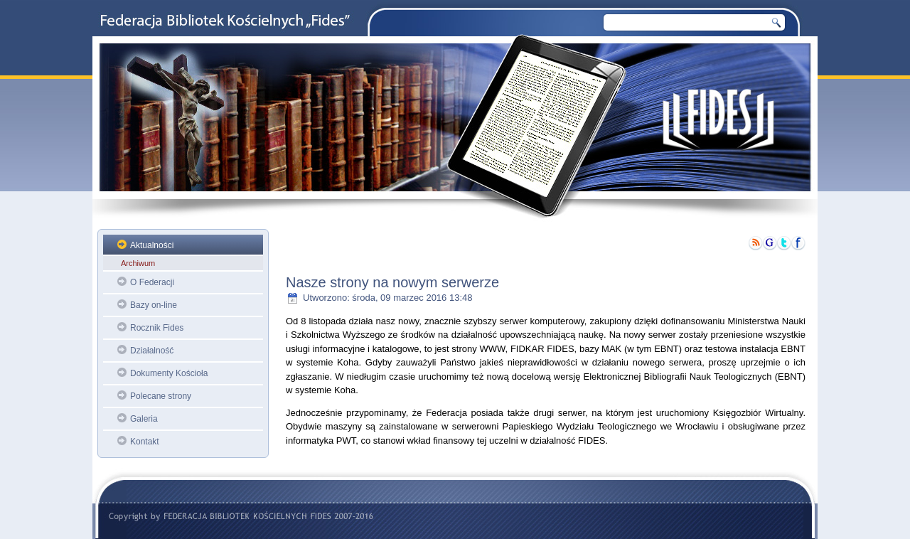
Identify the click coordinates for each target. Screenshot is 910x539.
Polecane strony (160, 396)
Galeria (144, 419)
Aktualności (151, 245)
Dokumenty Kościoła (169, 373)
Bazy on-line (153, 305)
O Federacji (152, 282)
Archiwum (138, 263)
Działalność (151, 351)
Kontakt (144, 442)
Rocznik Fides (156, 328)
